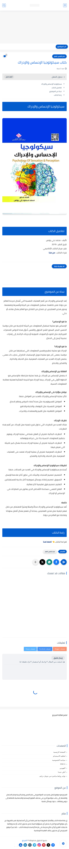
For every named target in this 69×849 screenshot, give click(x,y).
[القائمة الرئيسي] (65, 5)
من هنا (52, 253)
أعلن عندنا (61, 772)
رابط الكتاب (58, 95)
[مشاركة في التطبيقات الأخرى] (35, 562)
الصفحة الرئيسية (59, 752)
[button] (56, 562)
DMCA (62, 764)
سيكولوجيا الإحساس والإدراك (51, 84)
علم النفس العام (59, 56)
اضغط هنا (47, 542)
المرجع (24, 840)
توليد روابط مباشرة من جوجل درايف (52, 776)
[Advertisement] (34, 27)
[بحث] (4, 5)
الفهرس (62, 768)
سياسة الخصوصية (58, 760)
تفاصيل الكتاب (57, 87)
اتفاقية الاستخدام (59, 756)
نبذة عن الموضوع (55, 91)
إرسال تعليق (58, 658)
